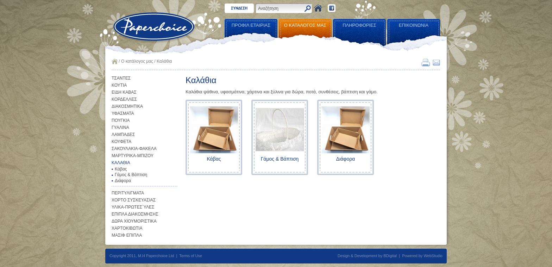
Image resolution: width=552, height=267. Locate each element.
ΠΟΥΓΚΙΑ (121, 120)
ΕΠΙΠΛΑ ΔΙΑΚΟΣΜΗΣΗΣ (135, 214)
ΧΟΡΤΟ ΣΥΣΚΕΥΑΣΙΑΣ (134, 200)
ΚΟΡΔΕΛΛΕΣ (124, 99)
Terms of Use (190, 256)
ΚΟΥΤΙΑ (119, 85)
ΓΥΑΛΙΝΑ (120, 127)
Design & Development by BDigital (367, 256)
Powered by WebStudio (422, 256)
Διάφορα (123, 180)
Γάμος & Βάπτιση (131, 174)
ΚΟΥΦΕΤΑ (121, 141)
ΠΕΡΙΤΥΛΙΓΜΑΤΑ (128, 193)
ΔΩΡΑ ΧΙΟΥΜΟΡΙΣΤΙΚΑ (134, 221)
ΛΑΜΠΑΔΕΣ (123, 134)
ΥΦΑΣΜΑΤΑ (123, 113)
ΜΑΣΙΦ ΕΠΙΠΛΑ (127, 235)
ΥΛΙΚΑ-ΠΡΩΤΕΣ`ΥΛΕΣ (133, 207)
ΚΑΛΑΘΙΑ (121, 162)
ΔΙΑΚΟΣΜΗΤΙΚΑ (127, 106)
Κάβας (121, 169)
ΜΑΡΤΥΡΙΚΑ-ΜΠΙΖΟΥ (132, 155)
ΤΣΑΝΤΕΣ (121, 78)
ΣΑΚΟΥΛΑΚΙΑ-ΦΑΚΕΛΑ (134, 148)
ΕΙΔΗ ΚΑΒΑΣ (124, 92)
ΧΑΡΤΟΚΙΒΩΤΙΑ (127, 228)
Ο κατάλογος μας (137, 61)
